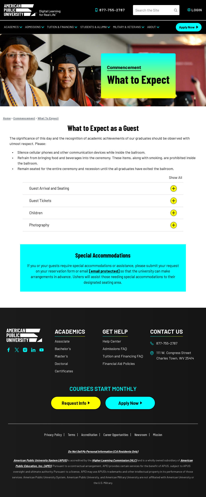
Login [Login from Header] (197, 10)
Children (103, 213)
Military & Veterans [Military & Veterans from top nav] (127, 27)
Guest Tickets (103, 201)
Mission (157, 434)
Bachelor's (63, 348)
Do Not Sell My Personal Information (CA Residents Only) (103, 451)
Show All (175, 177)
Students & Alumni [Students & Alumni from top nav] (93, 27)
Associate (62, 341)
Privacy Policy (53, 434)
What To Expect (48, 118)
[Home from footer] (24, 335)
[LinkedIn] (33, 349)
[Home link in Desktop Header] (32, 9)
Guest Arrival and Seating (103, 188)
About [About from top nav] (151, 27)
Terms (71, 434)
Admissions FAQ (115, 348)
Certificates (64, 371)
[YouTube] (41, 349)
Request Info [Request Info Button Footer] (74, 403)
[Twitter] (17, 349)
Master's (61, 356)
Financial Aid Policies (119, 363)
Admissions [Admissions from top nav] (33, 27)
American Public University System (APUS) (40, 460)
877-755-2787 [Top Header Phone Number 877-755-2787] (112, 10)
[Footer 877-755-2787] (174, 343)
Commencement (124, 67)
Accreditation (89, 434)
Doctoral (61, 363)
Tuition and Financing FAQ (123, 356)
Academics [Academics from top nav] (11, 27)
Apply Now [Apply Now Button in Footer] (128, 403)
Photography (103, 225)
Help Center (112, 341)
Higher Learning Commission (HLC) (114, 460)
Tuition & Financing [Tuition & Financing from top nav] (60, 27)
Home (7, 118)
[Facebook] (8, 349)
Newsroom (140, 434)
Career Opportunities (115, 434)
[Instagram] (25, 349)
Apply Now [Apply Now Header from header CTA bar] (187, 27)
